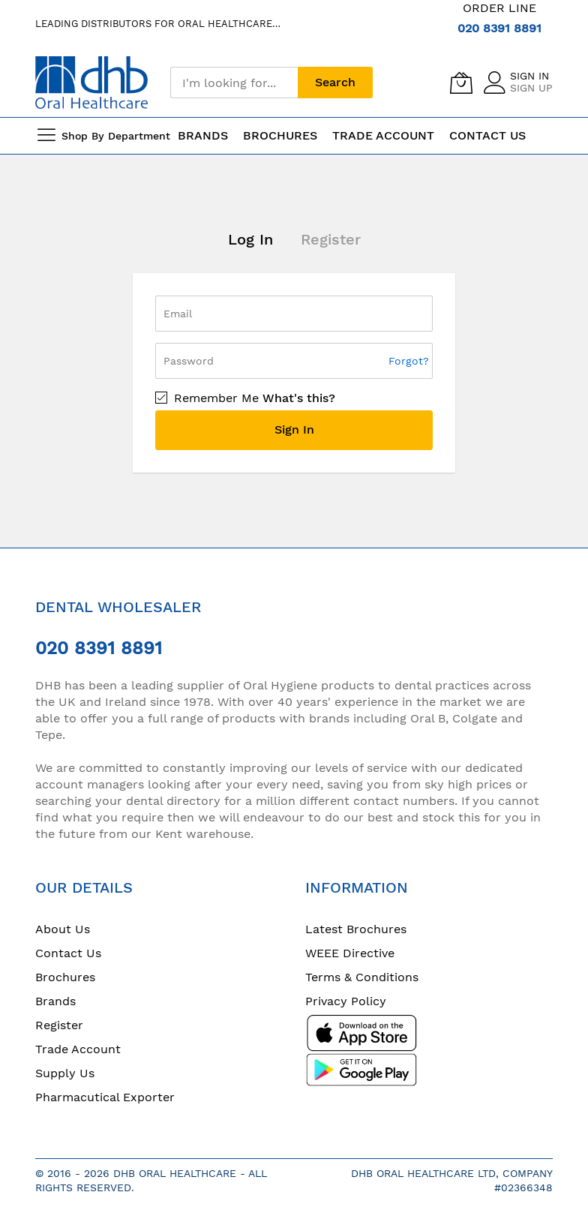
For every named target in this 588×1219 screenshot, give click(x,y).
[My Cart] (461, 82)
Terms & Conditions (361, 977)
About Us (62, 929)
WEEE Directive (349, 953)
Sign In (529, 76)
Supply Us (64, 1073)
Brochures (65, 977)
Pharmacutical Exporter (105, 1097)
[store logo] (91, 82)
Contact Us (487, 135)
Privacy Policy (345, 1001)
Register (331, 239)
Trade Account (78, 1049)
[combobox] (234, 82)
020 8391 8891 (500, 28)
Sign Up (531, 88)
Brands (55, 1001)
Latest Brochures (355, 929)
